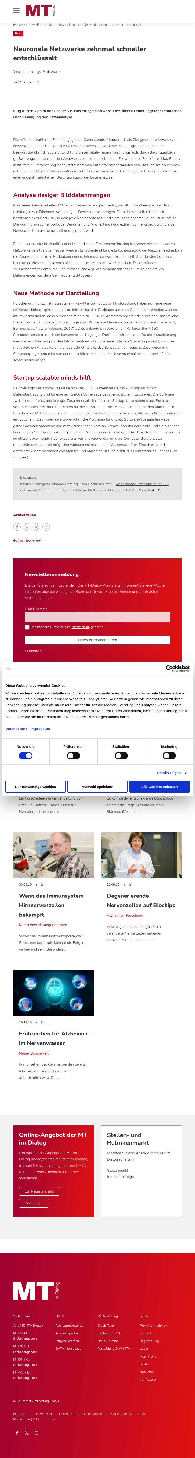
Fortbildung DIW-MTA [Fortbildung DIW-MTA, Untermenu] (114, 1348)
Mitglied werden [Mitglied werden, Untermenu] (67, 1341)
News (18, 33)
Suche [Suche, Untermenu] (144, 1364)
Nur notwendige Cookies (35, 787)
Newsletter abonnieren (97, 639)
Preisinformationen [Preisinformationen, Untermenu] (153, 1325)
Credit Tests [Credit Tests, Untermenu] (106, 1325)
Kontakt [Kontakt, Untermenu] (145, 1333)
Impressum (40, 728)
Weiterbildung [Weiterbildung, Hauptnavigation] (108, 1316)
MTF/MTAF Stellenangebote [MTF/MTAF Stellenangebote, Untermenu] (25, 1336)
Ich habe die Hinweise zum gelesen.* (67, 627)
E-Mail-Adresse (36, 608)
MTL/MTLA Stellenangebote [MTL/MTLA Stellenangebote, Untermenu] (25, 1349)
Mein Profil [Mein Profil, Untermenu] (148, 1356)
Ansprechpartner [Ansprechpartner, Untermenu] (67, 1333)
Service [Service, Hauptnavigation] (145, 1316)
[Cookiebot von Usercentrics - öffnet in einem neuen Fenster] (169, 668)
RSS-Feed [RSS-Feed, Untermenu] (147, 1372)
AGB (141, 1414)
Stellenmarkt (117, 1170)
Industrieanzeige (120, 1176)
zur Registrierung (39, 1191)
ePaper (51, 1419)
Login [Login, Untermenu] (144, 1348)
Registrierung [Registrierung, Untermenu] (149, 1341)
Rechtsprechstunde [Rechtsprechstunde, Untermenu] (69, 1325)
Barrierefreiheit (120, 1414)
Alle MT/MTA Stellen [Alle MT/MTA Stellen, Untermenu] (28, 1325)
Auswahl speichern (98, 787)
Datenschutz (16, 728)
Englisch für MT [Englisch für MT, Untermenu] (109, 1333)
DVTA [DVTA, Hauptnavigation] (59, 1316)
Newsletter (44, 1414)
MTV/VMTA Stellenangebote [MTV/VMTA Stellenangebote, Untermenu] (25, 1375)
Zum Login (34, 1203)
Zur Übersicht (27, 541)
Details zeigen (169, 773)
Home (19, 25)
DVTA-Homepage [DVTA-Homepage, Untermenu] (68, 1348)
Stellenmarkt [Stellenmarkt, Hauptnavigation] (22, 1316)
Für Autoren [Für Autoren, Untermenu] (148, 1379)
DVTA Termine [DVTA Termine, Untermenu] (108, 1341)
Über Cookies (93, 1414)
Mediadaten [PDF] (26, 1419)
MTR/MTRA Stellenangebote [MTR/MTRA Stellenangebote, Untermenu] (25, 1362)
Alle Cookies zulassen (159, 787)
